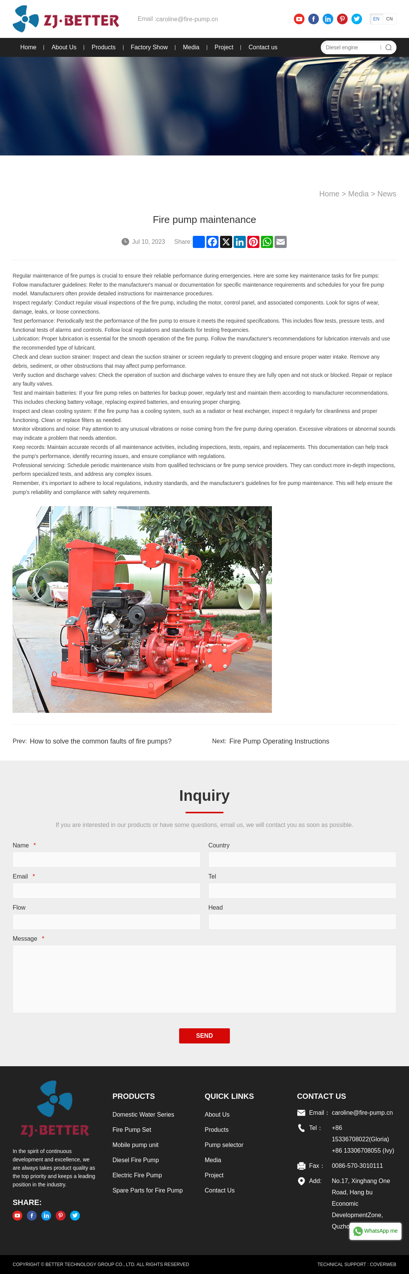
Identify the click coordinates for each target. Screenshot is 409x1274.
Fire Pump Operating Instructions (279, 741)
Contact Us (220, 1190)
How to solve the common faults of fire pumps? (100, 741)
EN (376, 19)
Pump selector (224, 1145)
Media (191, 47)
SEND (204, 1035)
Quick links (229, 1096)
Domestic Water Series (143, 1114)
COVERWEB (383, 1264)
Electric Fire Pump (137, 1175)
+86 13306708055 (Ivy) (363, 1150)
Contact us (262, 47)
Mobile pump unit (135, 1145)
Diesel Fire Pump (135, 1160)
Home (28, 47)
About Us (63, 47)
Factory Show (148, 47)
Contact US (322, 1096)
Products (103, 47)
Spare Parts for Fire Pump (147, 1190)
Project (223, 47)
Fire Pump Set (131, 1130)
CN (390, 19)
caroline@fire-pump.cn (186, 19)
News (387, 194)
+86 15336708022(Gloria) (360, 1133)
